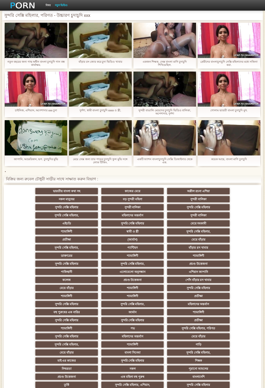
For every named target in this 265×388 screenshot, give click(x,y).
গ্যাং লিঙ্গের (28, 296)
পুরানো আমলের (112, 280)
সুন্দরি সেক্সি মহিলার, (153, 199)
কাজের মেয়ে (70, 191)
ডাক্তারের (28, 223)
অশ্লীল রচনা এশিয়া (111, 191)
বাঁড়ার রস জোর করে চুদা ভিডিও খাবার (100, 61)
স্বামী (236, 344)
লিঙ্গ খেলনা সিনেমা (153, 336)
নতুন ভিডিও (61, 5)
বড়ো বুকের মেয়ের (112, 296)
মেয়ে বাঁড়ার (112, 215)
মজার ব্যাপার (70, 296)
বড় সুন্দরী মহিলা (195, 191)
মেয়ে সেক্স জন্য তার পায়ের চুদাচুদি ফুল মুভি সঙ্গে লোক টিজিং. (100, 161)
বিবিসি (112, 304)
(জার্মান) (70, 215)
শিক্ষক (236, 272)
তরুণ (236, 312)
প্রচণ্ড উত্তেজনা (237, 223)
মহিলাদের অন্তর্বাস (195, 199)
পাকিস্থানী (28, 231)
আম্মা (153, 296)
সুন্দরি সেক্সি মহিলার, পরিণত (237, 255)
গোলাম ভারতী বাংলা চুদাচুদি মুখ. (229, 110)
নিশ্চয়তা (28, 280)
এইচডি (28, 207)
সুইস (195, 320)
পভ (195, 255)
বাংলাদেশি (237, 280)
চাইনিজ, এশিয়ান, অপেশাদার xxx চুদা (36, 110)
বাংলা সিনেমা (70, 272)
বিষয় (48, 5)
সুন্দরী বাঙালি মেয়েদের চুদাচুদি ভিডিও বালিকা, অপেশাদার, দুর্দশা (164, 112)
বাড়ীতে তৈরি (195, 296)
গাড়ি (237, 263)
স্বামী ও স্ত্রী (195, 207)
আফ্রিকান (70, 344)
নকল (70, 280)
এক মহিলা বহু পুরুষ (195, 280)
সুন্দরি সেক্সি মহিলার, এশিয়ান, (69, 288)
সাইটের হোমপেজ (210, 381)
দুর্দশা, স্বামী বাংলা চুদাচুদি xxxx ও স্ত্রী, (100, 110)
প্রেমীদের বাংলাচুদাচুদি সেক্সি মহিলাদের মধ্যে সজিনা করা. (229, 63)
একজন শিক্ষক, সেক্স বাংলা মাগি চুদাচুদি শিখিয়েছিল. (165, 63)
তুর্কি (28, 288)
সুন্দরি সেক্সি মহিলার (28, 199)
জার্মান (195, 247)
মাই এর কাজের (153, 272)
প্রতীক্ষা (28, 215)
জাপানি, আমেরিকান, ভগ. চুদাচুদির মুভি (36, 159)
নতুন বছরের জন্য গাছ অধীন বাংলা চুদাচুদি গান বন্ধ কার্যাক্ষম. (36, 63)
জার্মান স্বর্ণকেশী (195, 312)
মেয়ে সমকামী (112, 207)
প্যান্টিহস (195, 215)
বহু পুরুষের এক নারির (153, 247)
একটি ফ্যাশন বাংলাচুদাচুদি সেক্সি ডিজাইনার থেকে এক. (164, 161)
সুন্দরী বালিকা (237, 191)
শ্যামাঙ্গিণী (153, 207)
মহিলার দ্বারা (236, 320)
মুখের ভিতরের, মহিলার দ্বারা (112, 336)
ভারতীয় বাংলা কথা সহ (28, 191)
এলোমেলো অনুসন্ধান (70, 231)
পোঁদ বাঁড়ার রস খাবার (237, 231)
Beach (111, 344)
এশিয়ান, (28, 336)
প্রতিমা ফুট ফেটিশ (195, 288)
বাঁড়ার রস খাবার (236, 215)
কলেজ (153, 231)
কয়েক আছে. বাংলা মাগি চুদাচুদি (229, 159)
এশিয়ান (153, 288)
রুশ (70, 336)
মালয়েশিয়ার (28, 328)
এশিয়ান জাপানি (111, 231)
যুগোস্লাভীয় (111, 328)
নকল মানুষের (153, 191)
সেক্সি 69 (237, 328)
